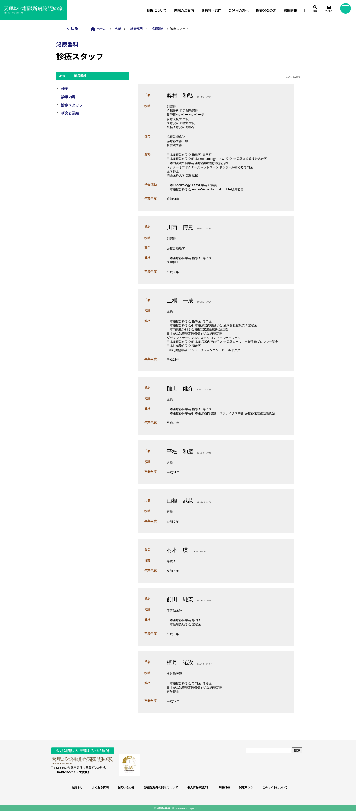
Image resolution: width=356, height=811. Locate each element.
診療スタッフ (72, 105)
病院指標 (224, 787)
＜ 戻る (72, 28)
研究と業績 (70, 113)
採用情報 (290, 10)
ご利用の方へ (239, 10)
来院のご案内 (184, 10)
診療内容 (68, 97)
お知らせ (77, 787)
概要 (64, 89)
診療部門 (136, 28)
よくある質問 (100, 787)
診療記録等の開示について (161, 787)
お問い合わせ (126, 787)
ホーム (99, 28)
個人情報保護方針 (198, 787)
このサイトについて (274, 787)
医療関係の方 (266, 10)
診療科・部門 (211, 10)
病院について (157, 10)
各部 (118, 28)
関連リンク (246, 787)
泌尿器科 (158, 28)
